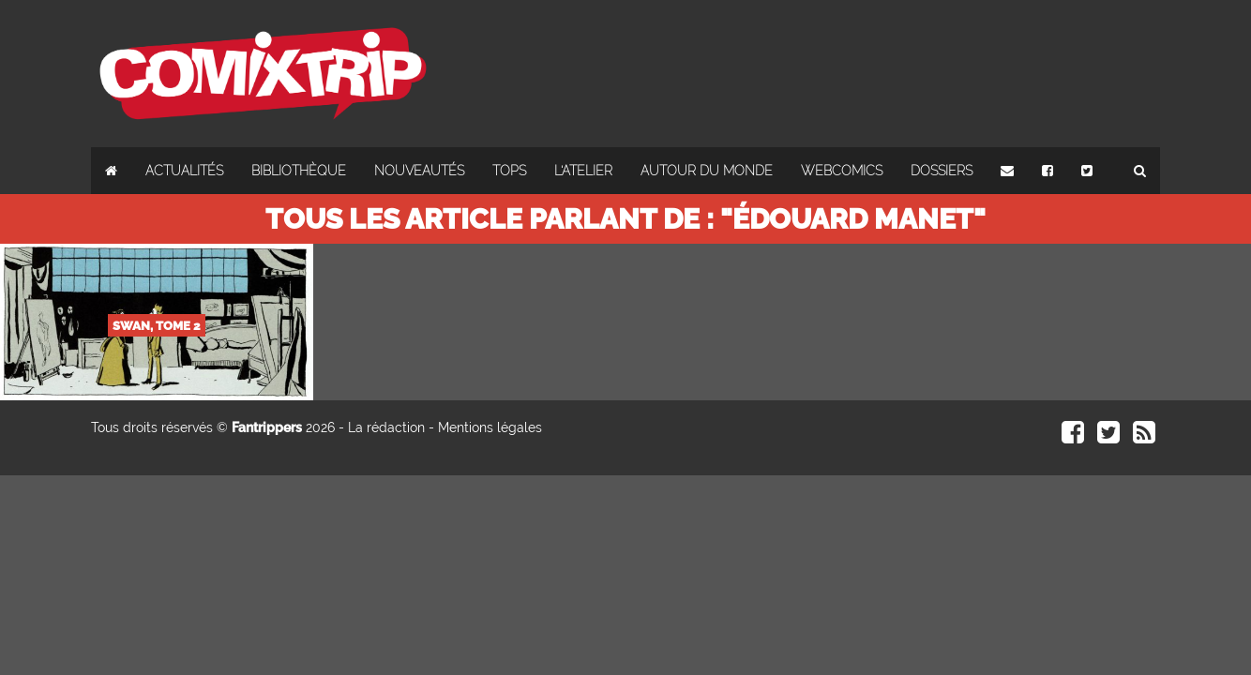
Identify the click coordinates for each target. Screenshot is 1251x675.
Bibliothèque (298, 170)
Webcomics (841, 170)
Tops (509, 170)
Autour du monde (707, 170)
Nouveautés (419, 170)
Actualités (184, 170)
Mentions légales (490, 427)
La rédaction (386, 427)
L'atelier (583, 170)
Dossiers (941, 170)
